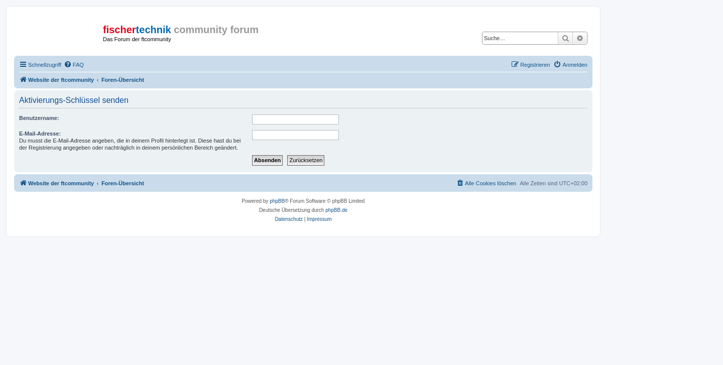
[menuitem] (74, 65)
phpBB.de (336, 210)
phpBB (277, 201)
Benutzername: (39, 118)
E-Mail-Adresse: (40, 134)
